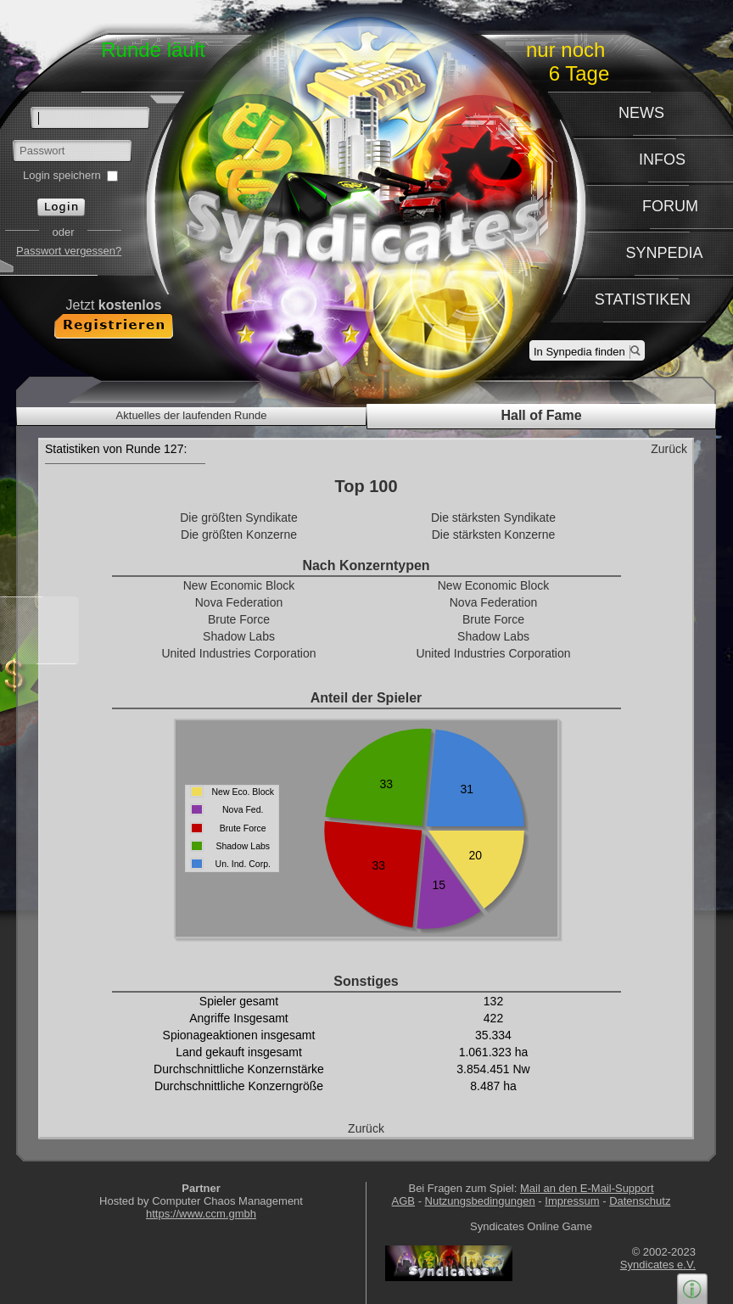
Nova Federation (239, 602)
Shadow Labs (239, 636)
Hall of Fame (541, 415)
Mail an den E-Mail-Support (587, 1188)
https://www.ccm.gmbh (201, 1213)
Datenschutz (639, 1201)
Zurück (669, 449)
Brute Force (239, 619)
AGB (403, 1201)
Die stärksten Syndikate (493, 517)
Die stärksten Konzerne (494, 534)
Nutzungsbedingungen (480, 1201)
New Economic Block (239, 585)
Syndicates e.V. (658, 1264)
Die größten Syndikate (239, 517)
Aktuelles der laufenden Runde (191, 415)
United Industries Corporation (238, 653)
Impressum (572, 1201)
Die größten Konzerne (239, 534)
